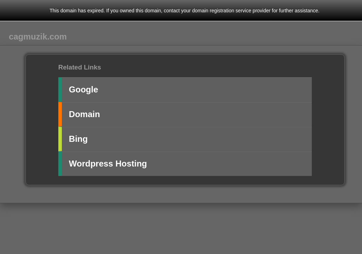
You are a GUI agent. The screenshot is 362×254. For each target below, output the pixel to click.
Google (83, 89)
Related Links (79, 67)
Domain (84, 114)
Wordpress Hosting (108, 163)
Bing (78, 139)
